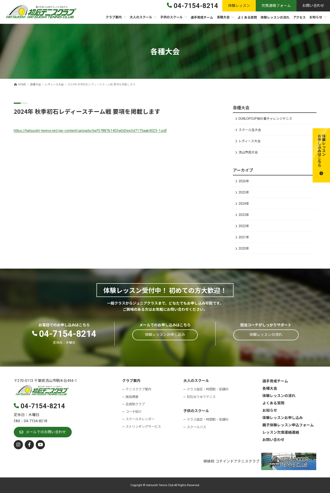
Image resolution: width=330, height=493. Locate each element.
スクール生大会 (250, 130)
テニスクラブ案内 (138, 389)
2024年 (244, 203)
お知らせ (269, 410)
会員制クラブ (135, 404)
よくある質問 (273, 403)
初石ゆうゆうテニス (201, 397)
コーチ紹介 (134, 412)
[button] (321, 155)
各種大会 (269, 388)
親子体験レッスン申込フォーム (288, 425)
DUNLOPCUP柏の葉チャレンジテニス (265, 118)
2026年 (244, 181)
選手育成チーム (275, 381)
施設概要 (132, 397)
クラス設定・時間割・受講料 (207, 389)
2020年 (244, 248)
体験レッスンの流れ (278, 396)
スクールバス (196, 427)
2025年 (244, 192)
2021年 (244, 237)
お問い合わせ (273, 440)
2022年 (244, 226)
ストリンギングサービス (143, 427)
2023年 (244, 215)
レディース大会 (250, 141)
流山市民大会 (248, 152)
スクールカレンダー (140, 419)
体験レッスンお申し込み (282, 418)
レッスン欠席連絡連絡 (280, 432)
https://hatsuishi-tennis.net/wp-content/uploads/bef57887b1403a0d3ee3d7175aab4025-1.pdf (90, 130)
